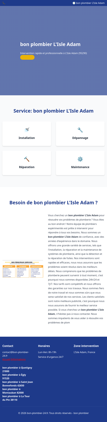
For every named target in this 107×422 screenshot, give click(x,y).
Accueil (6, 359)
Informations (18, 359)
